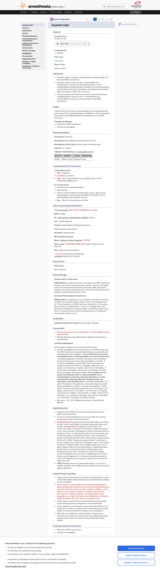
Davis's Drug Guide (60, 19)
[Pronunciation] (73, 44)
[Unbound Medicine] (136, 5)
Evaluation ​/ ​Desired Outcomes (30, 64)
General (25, 25)
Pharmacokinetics (29, 33)
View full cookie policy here (15, 566)
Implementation (29, 56)
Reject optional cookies (136, 555)
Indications (27, 28)
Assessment (27, 53)
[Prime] (56, 12)
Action (25, 30)
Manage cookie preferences (136, 562)
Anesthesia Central (50, 5)
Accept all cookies (136, 548)
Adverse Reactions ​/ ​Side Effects (30, 41)
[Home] (23, 12)
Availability (27, 50)
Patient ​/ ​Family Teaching (29, 60)
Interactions (27, 45)
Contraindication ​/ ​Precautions (30, 37)
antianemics (59, 61)
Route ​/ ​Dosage (28, 48)
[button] (78, 12)
